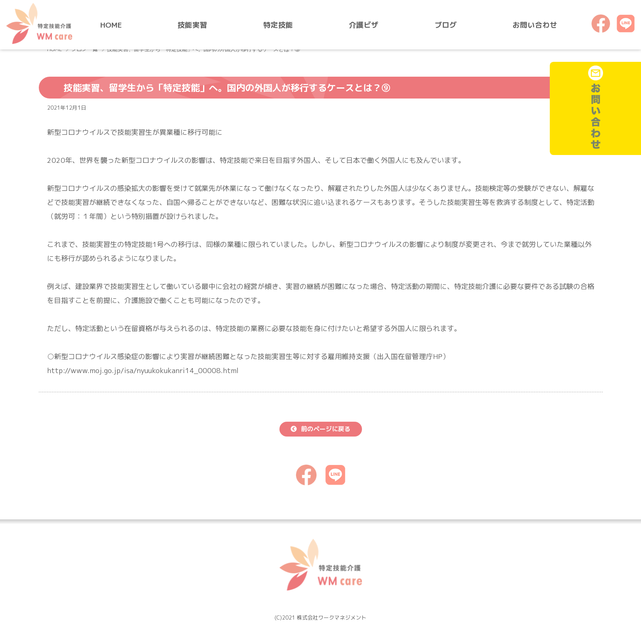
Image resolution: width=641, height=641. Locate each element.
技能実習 (192, 25)
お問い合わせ (535, 25)
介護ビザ (363, 25)
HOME (111, 25)
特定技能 (278, 25)
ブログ (446, 25)
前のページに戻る (325, 429)
